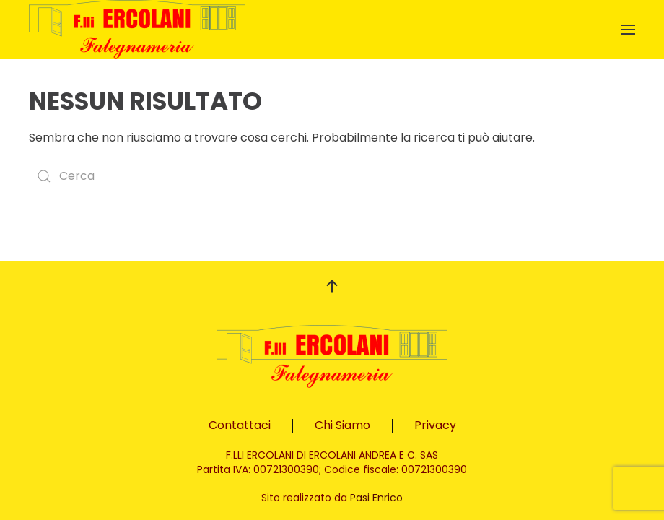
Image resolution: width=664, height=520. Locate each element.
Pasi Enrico (376, 497)
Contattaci (240, 425)
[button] (628, 29)
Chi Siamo (342, 425)
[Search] (115, 176)
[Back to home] (137, 29)
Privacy (435, 425)
